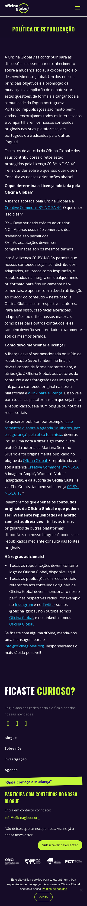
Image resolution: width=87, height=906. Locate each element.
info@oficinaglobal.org (22, 817)
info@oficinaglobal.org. (25, 646)
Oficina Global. (35, 460)
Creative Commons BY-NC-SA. (53, 467)
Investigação (16, 759)
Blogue (11, 737)
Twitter (48, 604)
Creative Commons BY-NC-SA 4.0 (33, 207)
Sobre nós (13, 748)
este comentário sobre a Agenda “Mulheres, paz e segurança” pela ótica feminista (42, 428)
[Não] (81, 890)
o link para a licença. (45, 393)
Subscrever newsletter (60, 845)
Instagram (24, 604)
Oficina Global (21, 617)
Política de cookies (54, 889)
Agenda (11, 769)
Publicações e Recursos (24, 780)
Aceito (43, 897)
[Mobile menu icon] (77, 8)
